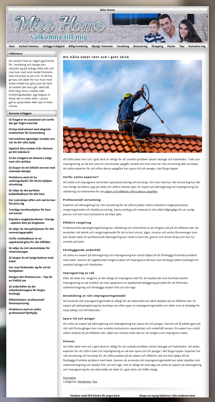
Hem (12, 46)
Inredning (123, 46)
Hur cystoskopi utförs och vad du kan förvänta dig (32, 201)
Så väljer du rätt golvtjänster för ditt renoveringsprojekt (31, 230)
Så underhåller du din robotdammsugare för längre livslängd (27, 290)
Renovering (140, 46)
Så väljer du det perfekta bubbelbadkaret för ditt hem (27, 192)
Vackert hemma (29, 46)
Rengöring (84, 381)
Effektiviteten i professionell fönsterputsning (26, 301)
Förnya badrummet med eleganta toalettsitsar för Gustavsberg (30, 131)
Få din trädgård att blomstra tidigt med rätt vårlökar (30, 159)
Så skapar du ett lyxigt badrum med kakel (31, 259)
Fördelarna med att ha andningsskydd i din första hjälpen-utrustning (31, 181)
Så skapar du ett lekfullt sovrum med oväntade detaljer (32, 169)
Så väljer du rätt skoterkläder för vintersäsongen (29, 249)
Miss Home (107, 10)
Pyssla (171, 46)
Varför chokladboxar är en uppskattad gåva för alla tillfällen (29, 240)
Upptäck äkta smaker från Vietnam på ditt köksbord (31, 150)
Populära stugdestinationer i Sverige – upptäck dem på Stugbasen (31, 221)
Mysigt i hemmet (102, 46)
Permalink (69, 378)
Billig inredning (78, 46)
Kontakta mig (196, 46)
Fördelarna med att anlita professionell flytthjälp (25, 311)
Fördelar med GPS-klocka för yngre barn (95, 395)
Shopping (157, 46)
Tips (181, 46)
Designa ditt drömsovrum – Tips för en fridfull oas (31, 278)
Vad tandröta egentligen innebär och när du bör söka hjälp (32, 140)
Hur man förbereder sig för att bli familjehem (30, 269)
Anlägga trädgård (53, 46)
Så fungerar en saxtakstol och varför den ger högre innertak (31, 121)
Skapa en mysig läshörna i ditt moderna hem (167, 395)
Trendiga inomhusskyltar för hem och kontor (30, 211)
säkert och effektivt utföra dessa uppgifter (131, 191)
